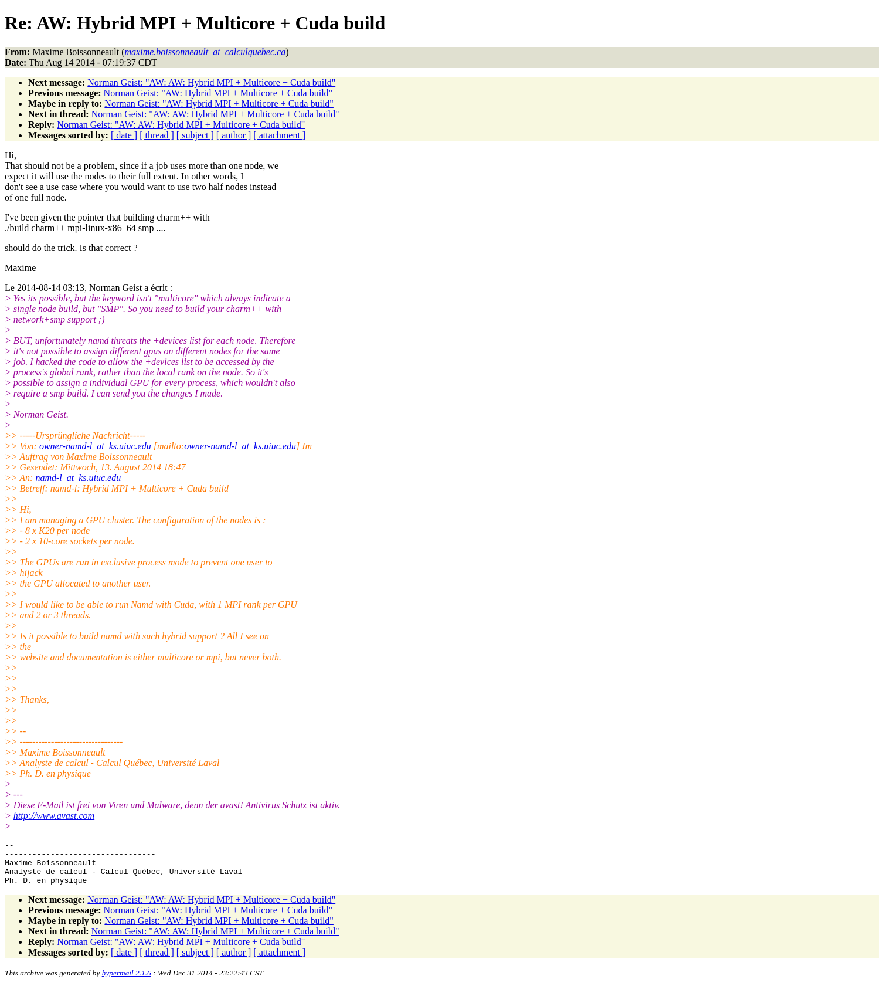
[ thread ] (157, 135)
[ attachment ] (279, 135)
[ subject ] (195, 135)
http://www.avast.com (53, 816)
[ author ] (233, 135)
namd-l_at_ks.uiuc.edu (78, 478)
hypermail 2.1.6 (126, 981)
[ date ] (124, 135)
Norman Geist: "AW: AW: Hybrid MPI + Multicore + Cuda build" (211, 82)
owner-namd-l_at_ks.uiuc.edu (95, 446)
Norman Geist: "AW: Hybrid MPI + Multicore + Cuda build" (218, 93)
